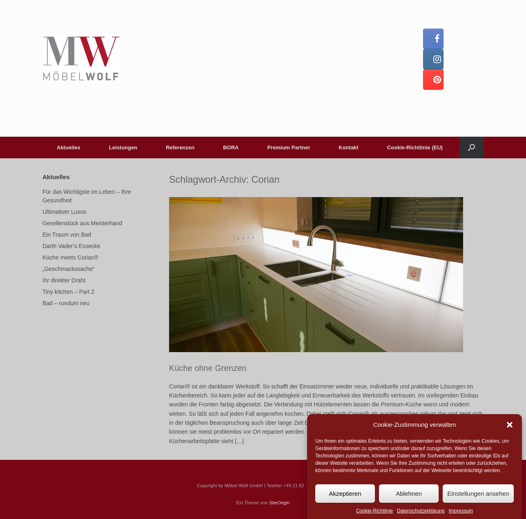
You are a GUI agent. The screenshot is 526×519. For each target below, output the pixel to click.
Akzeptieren (345, 498)
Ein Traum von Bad (66, 234)
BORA (230, 147)
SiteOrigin (279, 502)
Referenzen (180, 147)
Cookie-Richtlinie (374, 515)
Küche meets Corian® (70, 257)
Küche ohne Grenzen (207, 368)
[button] (510, 429)
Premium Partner (288, 147)
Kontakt (348, 147)
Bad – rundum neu (65, 303)
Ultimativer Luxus (64, 211)
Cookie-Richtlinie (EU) (415, 147)
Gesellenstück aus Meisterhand (82, 223)
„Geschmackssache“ (68, 269)
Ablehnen (408, 498)
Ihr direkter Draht (63, 280)
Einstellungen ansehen (478, 498)
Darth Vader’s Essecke (71, 246)
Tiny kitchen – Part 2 (68, 291)
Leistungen (123, 147)
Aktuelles (68, 147)
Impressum (461, 515)
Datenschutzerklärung (421, 515)
